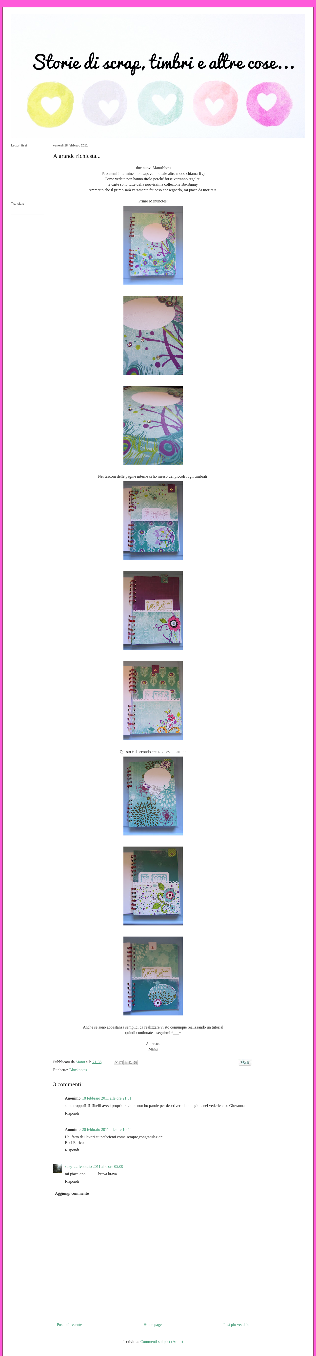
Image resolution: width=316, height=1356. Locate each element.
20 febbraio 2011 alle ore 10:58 (107, 1129)
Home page (153, 1324)
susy (68, 1166)
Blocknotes (78, 1070)
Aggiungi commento (72, 1193)
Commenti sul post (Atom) (161, 1341)
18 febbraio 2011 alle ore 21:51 (107, 1098)
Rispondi (72, 1113)
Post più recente (69, 1324)
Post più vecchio (236, 1324)
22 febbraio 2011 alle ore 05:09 (98, 1166)
